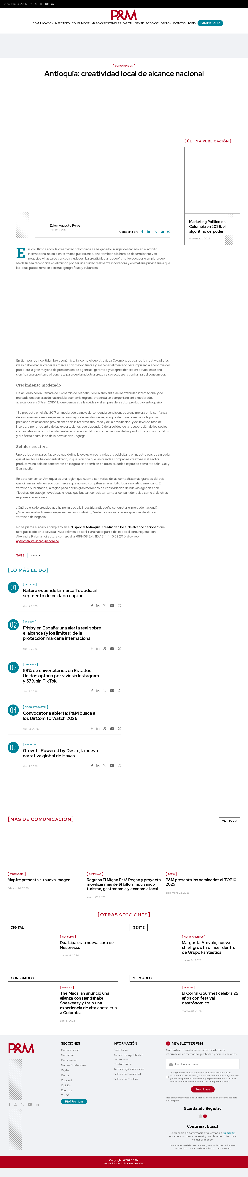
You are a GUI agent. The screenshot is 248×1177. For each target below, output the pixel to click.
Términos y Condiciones (129, 1069)
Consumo (68, 936)
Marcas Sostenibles (106, 23)
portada (35, 555)
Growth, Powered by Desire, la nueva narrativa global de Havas (60, 753)
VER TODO (229, 820)
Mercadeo (62, 23)
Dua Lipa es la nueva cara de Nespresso (87, 945)
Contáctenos (122, 1064)
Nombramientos (194, 936)
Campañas (95, 874)
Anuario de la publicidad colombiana (128, 1057)
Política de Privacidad (127, 1074)
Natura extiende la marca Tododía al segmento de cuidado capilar (60, 593)
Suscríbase (121, 1050)
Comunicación (43, 23)
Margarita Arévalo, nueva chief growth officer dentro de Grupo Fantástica (209, 947)
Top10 (191, 23)
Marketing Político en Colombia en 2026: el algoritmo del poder (207, 226)
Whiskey (67, 987)
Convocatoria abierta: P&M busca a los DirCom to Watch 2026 (59, 715)
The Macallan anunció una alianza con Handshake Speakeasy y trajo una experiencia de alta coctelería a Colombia (88, 1003)
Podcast (152, 23)
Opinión (165, 23)
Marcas (188, 987)
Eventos (179, 23)
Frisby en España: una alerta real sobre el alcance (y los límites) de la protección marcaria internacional (62, 633)
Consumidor (81, 23)
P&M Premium (210, 23)
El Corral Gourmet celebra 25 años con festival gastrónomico (210, 998)
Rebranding (17, 874)
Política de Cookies (126, 1079)
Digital (128, 23)
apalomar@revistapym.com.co (37, 541)
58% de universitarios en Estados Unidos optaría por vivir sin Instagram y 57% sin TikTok (61, 676)
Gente (139, 23)
